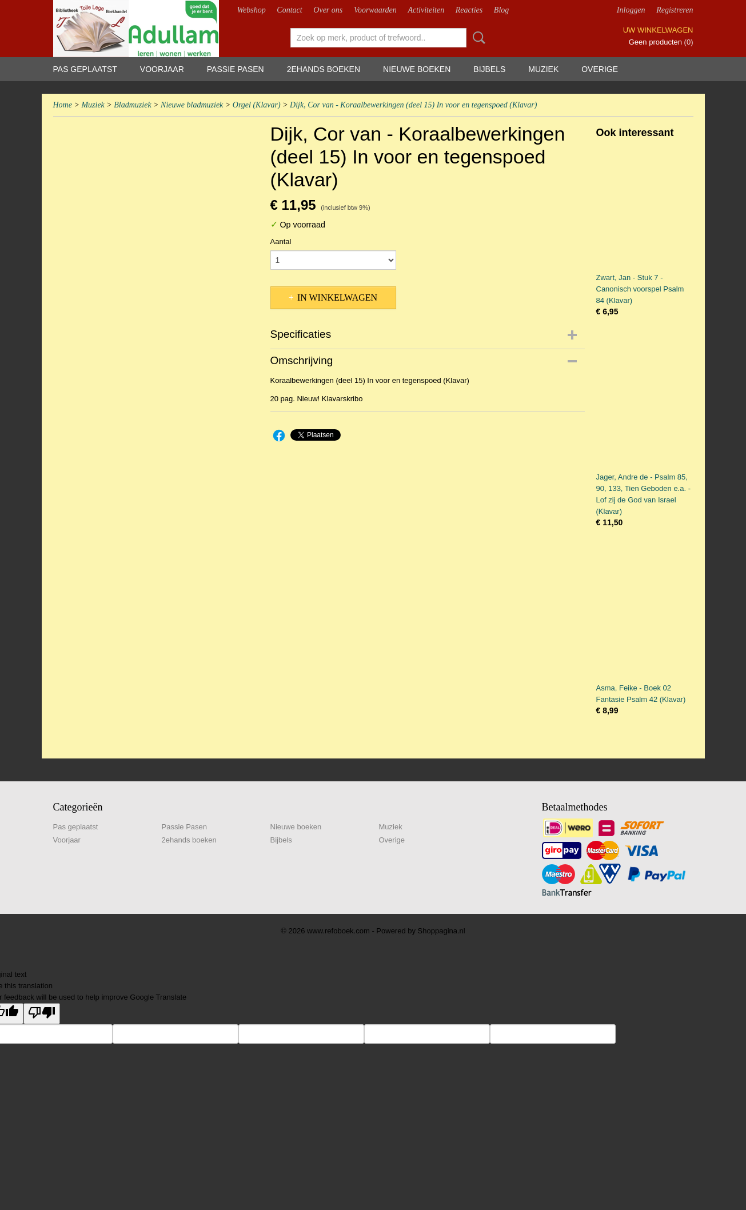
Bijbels (489, 69)
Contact (289, 10)
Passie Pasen (235, 69)
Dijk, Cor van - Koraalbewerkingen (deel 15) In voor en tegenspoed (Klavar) (413, 105)
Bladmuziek (132, 105)
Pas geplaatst (85, 69)
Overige (599, 69)
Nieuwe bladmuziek (192, 105)
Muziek (543, 69)
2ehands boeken (323, 69)
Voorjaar (162, 69)
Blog (501, 10)
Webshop (251, 10)
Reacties (469, 10)
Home (62, 105)
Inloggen (631, 10)
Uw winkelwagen (658, 30)
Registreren (674, 10)
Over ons (327, 10)
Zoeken (476, 37)
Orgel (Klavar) (257, 105)
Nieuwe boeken (416, 69)
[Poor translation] (41, 1013)
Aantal (281, 241)
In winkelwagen (337, 297)
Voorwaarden (375, 10)
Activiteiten (426, 10)
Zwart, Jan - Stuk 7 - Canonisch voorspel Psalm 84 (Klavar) (640, 289)
